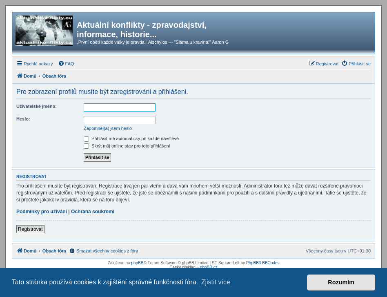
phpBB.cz (209, 267)
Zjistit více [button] (215, 282)
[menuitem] (66, 64)
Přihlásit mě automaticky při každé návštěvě (131, 138)
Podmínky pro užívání (41, 211)
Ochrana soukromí (92, 211)
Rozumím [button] (341, 282)
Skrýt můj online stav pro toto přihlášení (127, 145)
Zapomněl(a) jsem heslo (108, 128)
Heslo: (23, 118)
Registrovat (30, 229)
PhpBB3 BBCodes (263, 263)
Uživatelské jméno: (36, 106)
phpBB (137, 263)
